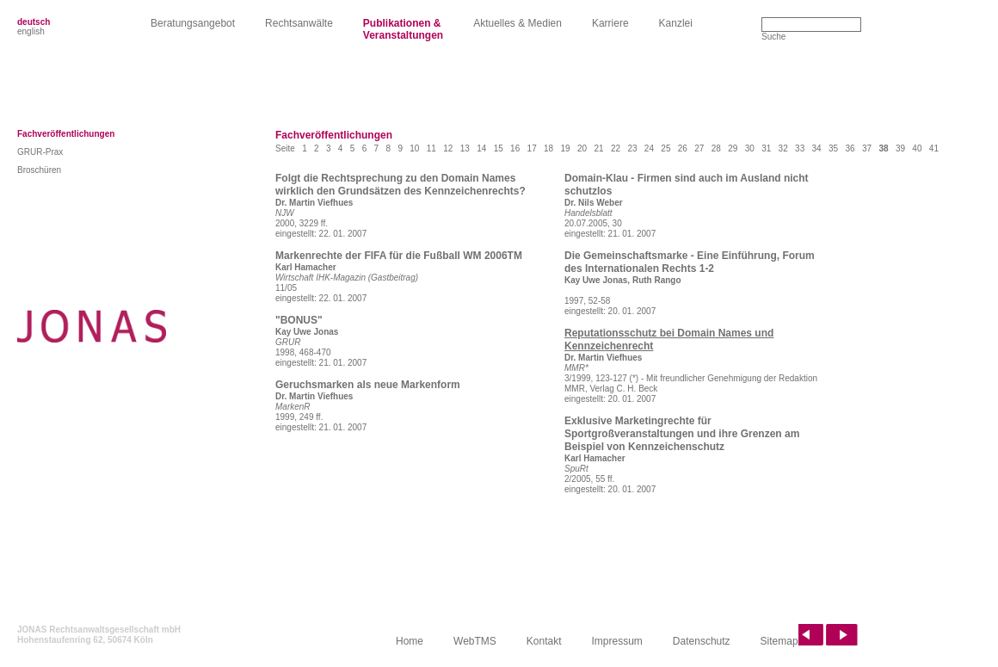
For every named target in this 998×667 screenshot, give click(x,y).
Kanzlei (676, 23)
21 (598, 148)
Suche (773, 36)
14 (481, 148)
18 (548, 148)
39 (900, 148)
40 (916, 148)
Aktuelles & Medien (517, 23)
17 (532, 148)
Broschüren (39, 170)
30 (750, 148)
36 (849, 148)
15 (498, 148)
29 (732, 148)
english (31, 31)
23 (632, 148)
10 (414, 148)
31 (766, 148)
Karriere (610, 23)
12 (448, 148)
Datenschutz (701, 641)
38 (883, 148)
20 (582, 148)
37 (867, 148)
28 (716, 148)
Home (409, 641)
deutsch (33, 22)
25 (665, 148)
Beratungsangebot (193, 23)
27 (699, 148)
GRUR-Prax (40, 152)
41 (934, 148)
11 (431, 148)
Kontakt (544, 641)
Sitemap (779, 641)
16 (515, 148)
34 (817, 148)
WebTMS (474, 641)
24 (649, 148)
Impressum (617, 641)
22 (615, 148)
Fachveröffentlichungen (65, 134)
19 (565, 148)
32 (783, 148)
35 (833, 148)
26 (682, 148)
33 (799, 148)
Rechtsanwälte (299, 23)
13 (465, 148)
